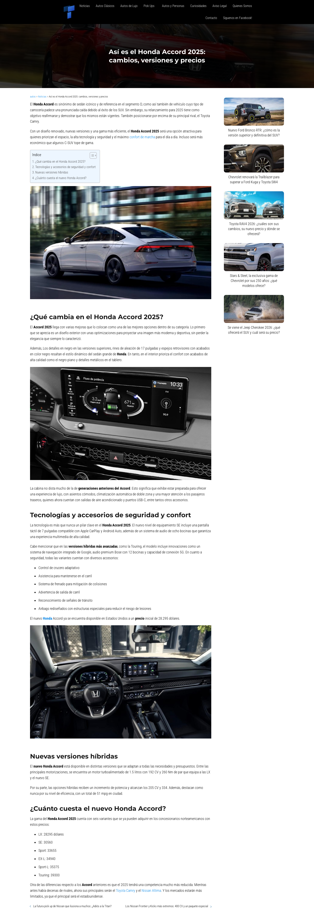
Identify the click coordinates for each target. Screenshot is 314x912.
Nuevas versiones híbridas (51, 172)
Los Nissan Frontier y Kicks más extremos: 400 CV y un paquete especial (166, 906)
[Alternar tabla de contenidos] (91, 155)
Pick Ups (150, 6)
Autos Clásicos (105, 6)
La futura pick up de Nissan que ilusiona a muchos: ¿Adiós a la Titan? (72, 906)
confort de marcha (142, 137)
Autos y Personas (173, 6)
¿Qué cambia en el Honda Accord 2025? (60, 161)
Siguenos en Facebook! (237, 18)
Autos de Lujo (129, 6)
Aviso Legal (219, 6)
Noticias (85, 6)
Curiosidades (198, 6)
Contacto (211, 18)
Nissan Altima (151, 890)
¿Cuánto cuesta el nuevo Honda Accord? (60, 178)
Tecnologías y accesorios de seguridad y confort (65, 167)
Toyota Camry (125, 890)
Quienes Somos (242, 6)
